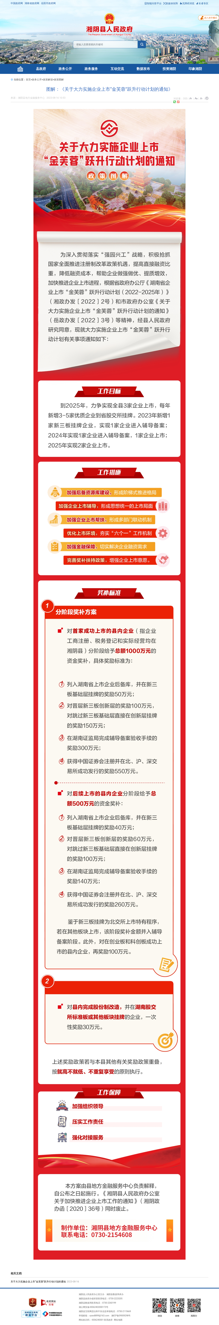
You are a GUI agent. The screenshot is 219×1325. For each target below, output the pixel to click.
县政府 (41, 69)
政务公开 (65, 69)
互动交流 (117, 69)
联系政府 (108, 1320)
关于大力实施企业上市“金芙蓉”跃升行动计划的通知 (38, 1281)
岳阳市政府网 (48, 3)
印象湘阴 (195, 69)
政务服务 (91, 69)
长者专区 (202, 3)
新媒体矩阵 (170, 3)
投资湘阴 (169, 69)
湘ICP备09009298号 (121, 1315)
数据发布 (143, 69)
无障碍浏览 (187, 3)
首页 (28, 79)
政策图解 (59, 79)
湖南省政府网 (32, 3)
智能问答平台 (153, 3)
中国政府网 (17, 3)
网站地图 (118, 1320)
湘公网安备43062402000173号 (93, 1307)
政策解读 (48, 79)
